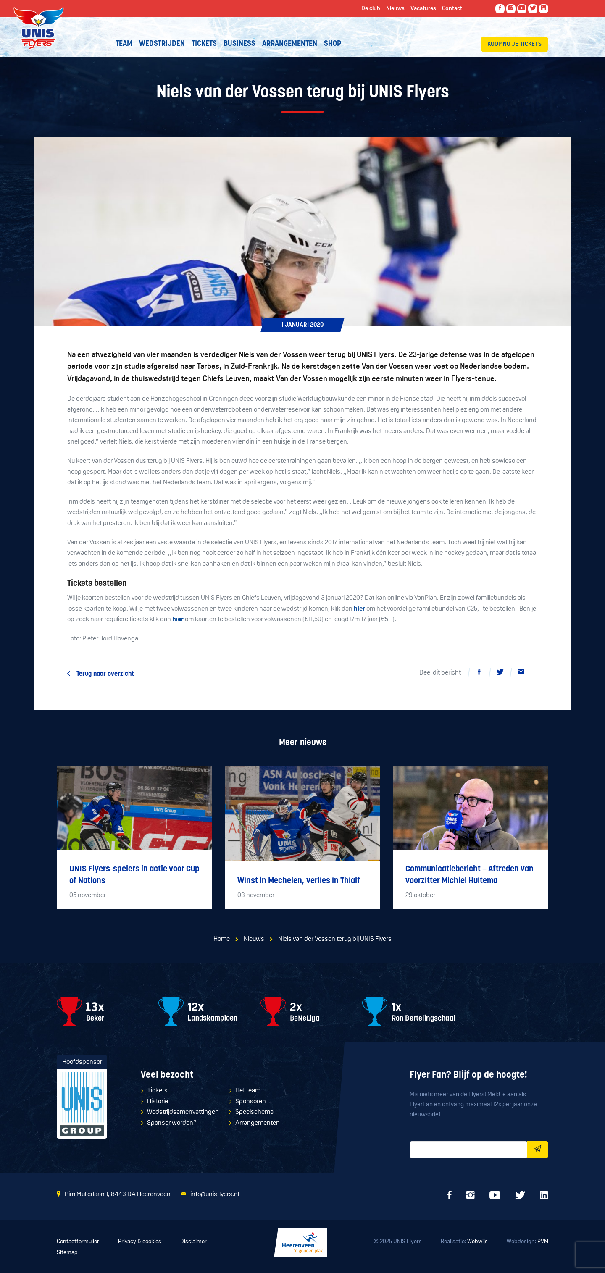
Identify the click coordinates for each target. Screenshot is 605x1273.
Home (221, 939)
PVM (542, 1242)
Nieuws (254, 939)
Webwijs (477, 1242)
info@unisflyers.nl (214, 1194)
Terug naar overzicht (105, 674)
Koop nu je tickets (514, 44)
